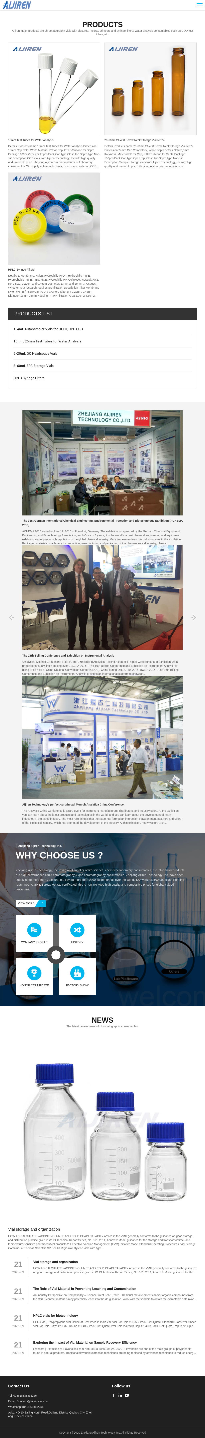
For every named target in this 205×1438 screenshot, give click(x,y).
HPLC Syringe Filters (28, 378)
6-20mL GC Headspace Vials (35, 353)
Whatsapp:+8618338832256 (25, 1406)
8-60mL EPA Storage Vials (33, 366)
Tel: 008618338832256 (22, 1395)
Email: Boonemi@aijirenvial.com (28, 1401)
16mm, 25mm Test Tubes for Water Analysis (47, 341)
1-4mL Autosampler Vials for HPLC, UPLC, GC (48, 329)
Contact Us (18, 1386)
